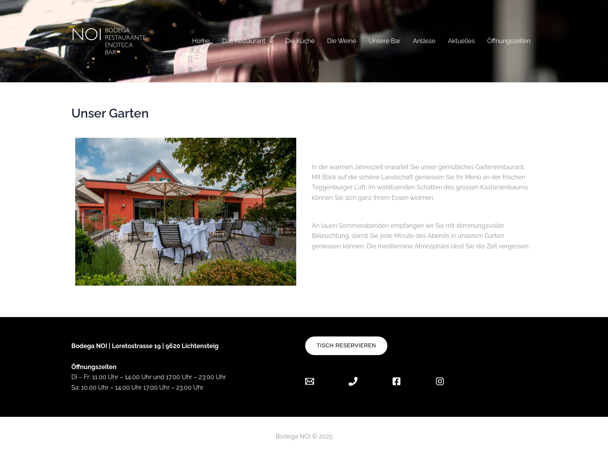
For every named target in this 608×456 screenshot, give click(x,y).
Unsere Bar (385, 41)
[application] (269, 41)
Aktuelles (461, 41)
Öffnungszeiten (508, 41)
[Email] (315, 381)
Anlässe (424, 41)
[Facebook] (396, 381)
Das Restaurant (247, 41)
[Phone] (353, 381)
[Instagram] (440, 381)
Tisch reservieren (346, 345)
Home (200, 41)
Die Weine (341, 41)
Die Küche (299, 41)
